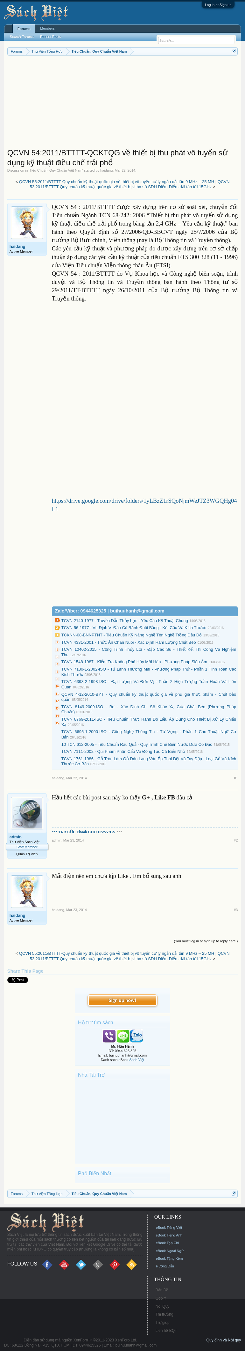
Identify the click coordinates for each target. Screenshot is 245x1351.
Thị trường (164, 1314)
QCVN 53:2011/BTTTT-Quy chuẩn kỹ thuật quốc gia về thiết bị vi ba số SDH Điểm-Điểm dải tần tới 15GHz (129, 184)
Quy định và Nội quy (223, 1340)
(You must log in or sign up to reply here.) (206, 941)
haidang (106, 170)
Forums (24, 29)
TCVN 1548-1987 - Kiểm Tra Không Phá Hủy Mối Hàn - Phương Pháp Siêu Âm (134, 661)
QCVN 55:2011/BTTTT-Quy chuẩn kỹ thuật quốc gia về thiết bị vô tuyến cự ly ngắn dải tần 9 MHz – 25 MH (116, 181)
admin (16, 837)
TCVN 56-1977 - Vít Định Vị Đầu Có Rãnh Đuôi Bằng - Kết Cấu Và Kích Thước (133, 627)
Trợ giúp (163, 1322)
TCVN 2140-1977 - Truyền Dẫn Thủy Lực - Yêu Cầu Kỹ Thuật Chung (124, 620)
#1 (236, 778)
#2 (236, 840)
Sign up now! (122, 1000)
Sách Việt (137, 1060)
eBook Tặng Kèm (169, 1258)
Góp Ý (161, 1298)
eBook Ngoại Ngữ (170, 1251)
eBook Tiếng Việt (169, 1227)
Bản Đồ (162, 1290)
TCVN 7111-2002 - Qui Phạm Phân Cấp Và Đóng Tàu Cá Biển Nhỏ (123, 751)
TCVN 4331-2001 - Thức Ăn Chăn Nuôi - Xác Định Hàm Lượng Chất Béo (128, 642)
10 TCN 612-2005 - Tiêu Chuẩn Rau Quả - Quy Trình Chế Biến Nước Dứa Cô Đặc (136, 744)
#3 (236, 910)
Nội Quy (163, 1306)
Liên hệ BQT (166, 1330)
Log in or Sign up (218, 5)
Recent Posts (50, 37)
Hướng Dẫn (165, 1266)
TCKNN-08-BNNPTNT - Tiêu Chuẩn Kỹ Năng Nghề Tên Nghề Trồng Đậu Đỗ (131, 635)
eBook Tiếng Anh (169, 1235)
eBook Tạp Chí (167, 1243)
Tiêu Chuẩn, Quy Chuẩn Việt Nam (56, 170)
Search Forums (22, 37)
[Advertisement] (122, 103)
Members (47, 28)
